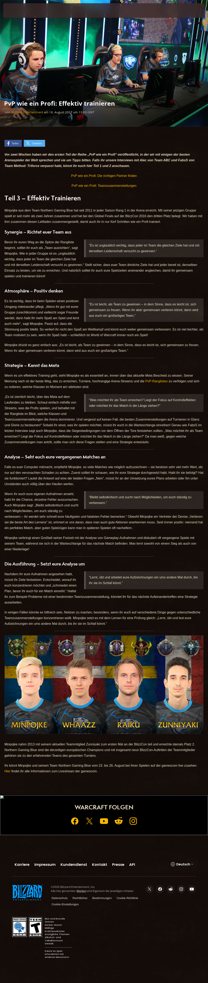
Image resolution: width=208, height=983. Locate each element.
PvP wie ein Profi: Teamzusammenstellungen (104, 185)
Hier (7, 771)
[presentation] (15, 10)
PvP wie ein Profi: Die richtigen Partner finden (104, 175)
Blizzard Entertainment (27, 112)
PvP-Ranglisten (156, 381)
